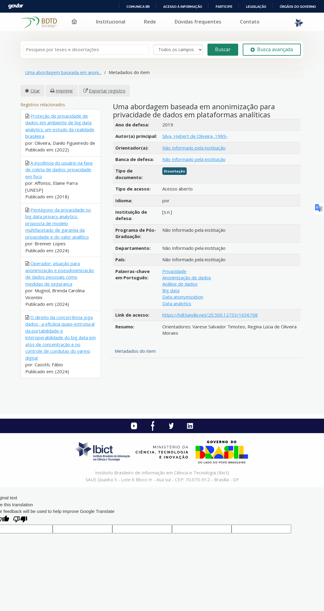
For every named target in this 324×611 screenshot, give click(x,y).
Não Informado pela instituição (194, 148)
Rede (150, 21)
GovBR (15, 6)
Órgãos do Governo (298, 6)
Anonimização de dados (186, 277)
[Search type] (178, 50)
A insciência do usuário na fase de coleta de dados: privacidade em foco (59, 169)
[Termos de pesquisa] (86, 49)
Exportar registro (107, 91)
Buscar (223, 49)
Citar (35, 91)
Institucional (110, 21)
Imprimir (64, 91)
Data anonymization (182, 297)
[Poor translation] (20, 520)
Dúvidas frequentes (198, 21)
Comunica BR (138, 6)
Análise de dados (180, 284)
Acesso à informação (182, 6)
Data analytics (176, 303)
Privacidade (174, 271)
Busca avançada (272, 49)
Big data (170, 290)
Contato (250, 21)
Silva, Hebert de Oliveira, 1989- (195, 136)
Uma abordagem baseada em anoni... (63, 72)
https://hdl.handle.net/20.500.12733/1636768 (210, 315)
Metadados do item (135, 351)
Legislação (256, 6)
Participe (224, 6)
